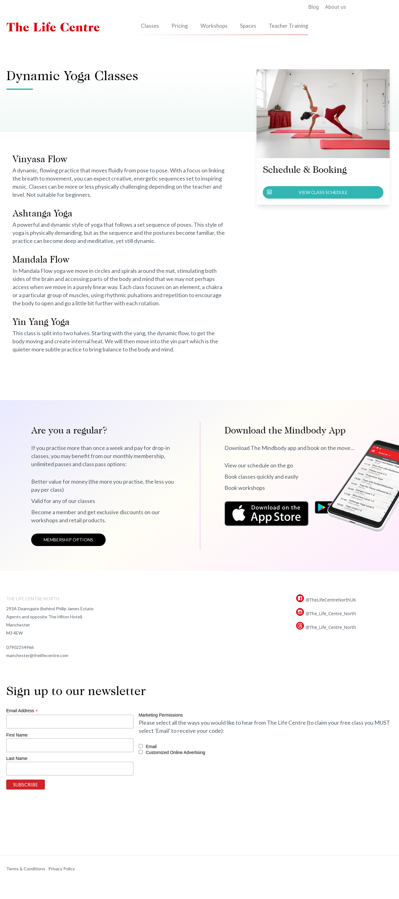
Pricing (179, 25)
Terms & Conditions (25, 868)
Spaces (248, 25)
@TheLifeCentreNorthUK (330, 600)
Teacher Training (288, 25)
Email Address (22, 711)
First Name (16, 734)
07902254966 (20, 647)
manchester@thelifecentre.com (37, 655)
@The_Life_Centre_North (330, 613)
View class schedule (323, 192)
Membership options (68, 539)
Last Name (16, 758)
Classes (150, 25)
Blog (313, 6)
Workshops (214, 25)
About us (335, 6)
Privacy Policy (61, 868)
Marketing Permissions (161, 715)
